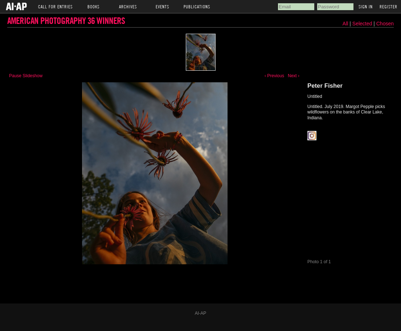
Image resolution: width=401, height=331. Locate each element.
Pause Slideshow (25, 75)
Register (388, 6)
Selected (362, 23)
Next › (293, 75)
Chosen (385, 23)
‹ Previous (274, 75)
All (345, 23)
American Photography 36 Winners (66, 20)
